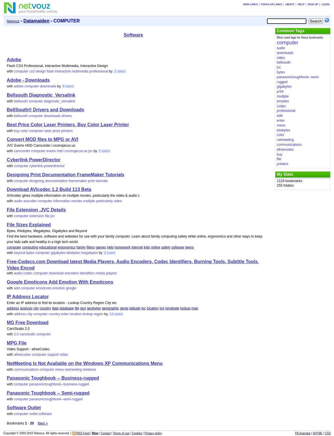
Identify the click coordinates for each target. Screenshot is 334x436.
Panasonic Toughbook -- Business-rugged (53, 378)
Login (325, 4)
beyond (19, 253)
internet (137, 247)
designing (36, 181)
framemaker (77, 181)
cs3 (32, 71)
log (162, 308)
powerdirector (54, 166)
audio (18, 201)
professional (98, 71)
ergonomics (66, 247)
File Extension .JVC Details (36, 209)
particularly (104, 201)
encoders (71, 273)
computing (30, 247)
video (118, 201)
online (155, 247)
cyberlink (36, 166)
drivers (67, 116)
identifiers (87, 273)
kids (147, 247)
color (24, 131)
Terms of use (121, 433)
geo (83, 308)
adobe (18, 86)
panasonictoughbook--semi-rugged (56, 399)
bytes (30, 253)
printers (66, 131)
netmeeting (73, 370)
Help (300, 4)
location (153, 308)
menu (59, 370)
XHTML (317, 433)
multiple (89, 201)
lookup (185, 308)
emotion (59, 288)
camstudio (27, 334)
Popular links (271, 4)
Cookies (137, 433)
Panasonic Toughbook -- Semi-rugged (48, 393)
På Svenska (302, 433)
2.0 (16, 334)
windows (89, 370)
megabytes (89, 253)
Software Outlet (24, 407)
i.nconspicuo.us (75, 151)
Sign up (313, 4)
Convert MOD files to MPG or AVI (43, 139)
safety (165, 247)
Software (133, 34)
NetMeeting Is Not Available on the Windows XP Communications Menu (85, 363)
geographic (110, 308)
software (177, 247)
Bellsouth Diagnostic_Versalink (41, 95)
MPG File (16, 343)
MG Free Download (28, 322)
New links (250, 4)
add (17, 288)
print (91, 181)
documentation (56, 181)
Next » (43, 423)
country (45, 308)
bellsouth (21, 101)
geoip (124, 308)
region (98, 314)
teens (189, 247)
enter (65, 314)
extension (36, 216)
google (71, 288)
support (53, 355)
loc (143, 308)
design (41, 71)
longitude (172, 308)
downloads (48, 86)
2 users (119, 71)
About (289, 4)
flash (50, 71)
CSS (328, 433)
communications (26, 370)
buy (16, 131)
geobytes (94, 308)
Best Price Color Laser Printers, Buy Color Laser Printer (68, 124)
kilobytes (73, 253)
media (100, 273)
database (67, 308)
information (61, 201)
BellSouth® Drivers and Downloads (45, 109)
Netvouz (13, 21)
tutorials (102, 181)
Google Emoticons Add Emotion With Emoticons (60, 282)
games (101, 247)
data (55, 308)
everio (51, 151)
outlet (33, 414)
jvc (90, 151)
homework (122, 247)
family (81, 247)
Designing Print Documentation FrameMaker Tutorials (66, 174)
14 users (116, 314)
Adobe (14, 59)
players (111, 273)
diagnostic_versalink (59, 101)
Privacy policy (153, 433)
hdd (60, 151)
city (36, 308)
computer (21, 71)
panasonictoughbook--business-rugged (59, 384)
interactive (63, 71)
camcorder (22, 151)
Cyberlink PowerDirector (34, 159)
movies (76, 201)
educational (48, 247)
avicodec (30, 201)
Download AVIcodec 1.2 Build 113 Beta (49, 189)
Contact (105, 433)
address (13, 308)
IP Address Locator (28, 296)
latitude (134, 308)
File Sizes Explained (29, 224)
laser (48, 131)
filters (91, 247)
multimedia (80, 71)
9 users (68, 86)
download (56, 273)
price (56, 131)
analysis (26, 308)
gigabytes (58, 253)
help (110, 247)
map (194, 308)
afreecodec (22, 355)
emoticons (44, 288)
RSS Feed (82, 433)
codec (28, 273)
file (47, 216)
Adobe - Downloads (28, 80)
